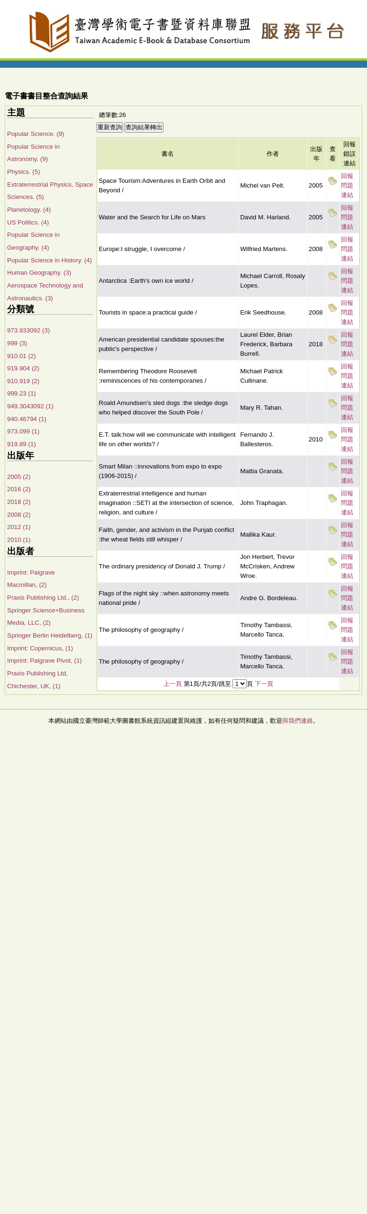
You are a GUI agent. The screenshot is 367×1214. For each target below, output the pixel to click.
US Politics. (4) (28, 222)
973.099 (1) (23, 431)
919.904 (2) (23, 368)
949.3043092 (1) (30, 406)
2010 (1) (19, 539)
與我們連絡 (297, 720)
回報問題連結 (347, 185)
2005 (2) (19, 476)
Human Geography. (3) (39, 272)
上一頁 (172, 683)
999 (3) (17, 343)
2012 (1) (19, 527)
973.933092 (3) (28, 330)
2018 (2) (19, 501)
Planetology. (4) (29, 209)
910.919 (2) (23, 381)
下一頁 (264, 683)
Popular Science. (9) (35, 133)
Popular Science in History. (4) (49, 260)
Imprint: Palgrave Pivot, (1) (44, 660)
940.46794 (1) (26, 419)
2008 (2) (19, 514)
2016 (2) (19, 489)
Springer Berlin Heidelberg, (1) (49, 635)
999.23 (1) (21, 393)
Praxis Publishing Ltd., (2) (43, 597)
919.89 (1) (21, 444)
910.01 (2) (21, 356)
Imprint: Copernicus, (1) (40, 648)
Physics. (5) (23, 171)
